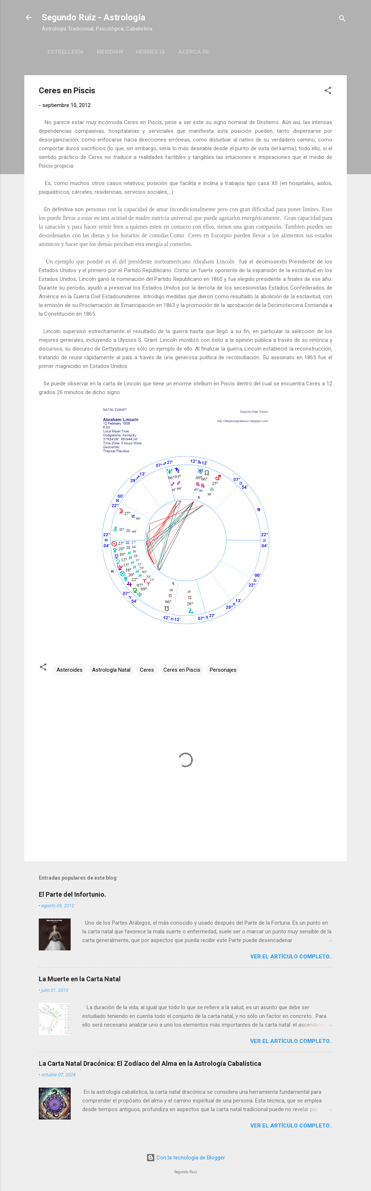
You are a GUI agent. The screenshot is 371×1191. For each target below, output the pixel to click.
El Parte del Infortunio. (72, 894)
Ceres (147, 670)
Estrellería (65, 52)
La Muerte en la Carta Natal (80, 979)
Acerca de (193, 52)
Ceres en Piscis (181, 670)
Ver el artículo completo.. (291, 956)
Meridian (110, 52)
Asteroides (70, 670)
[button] (328, 91)
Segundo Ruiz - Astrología (93, 17)
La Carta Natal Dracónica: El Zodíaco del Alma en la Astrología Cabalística (150, 1063)
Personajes (223, 670)
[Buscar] (342, 20)
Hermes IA (150, 52)
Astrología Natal (111, 670)
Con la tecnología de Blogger (185, 1157)
